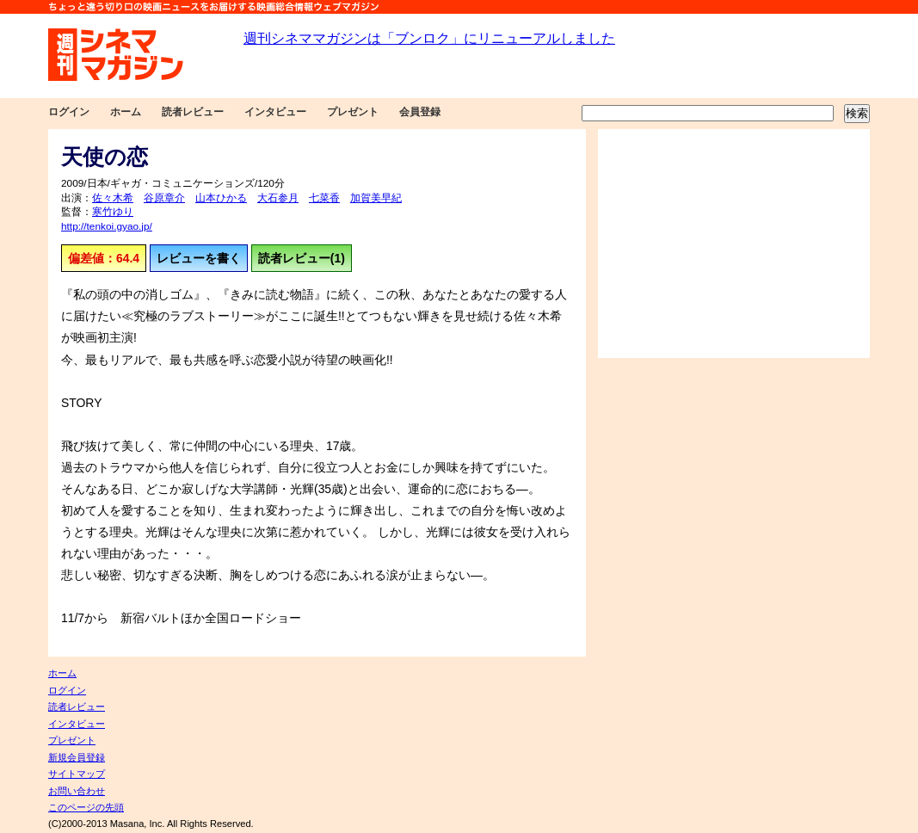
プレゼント (353, 112)
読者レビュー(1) (301, 258)
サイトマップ (76, 773)
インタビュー (275, 112)
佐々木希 (112, 198)
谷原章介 (164, 198)
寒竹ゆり (112, 212)
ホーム (125, 112)
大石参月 (278, 198)
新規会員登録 (76, 757)
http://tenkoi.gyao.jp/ (106, 226)
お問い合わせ (76, 791)
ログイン (68, 112)
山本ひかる (221, 198)
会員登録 (420, 112)
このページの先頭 (86, 807)
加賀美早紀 (376, 198)
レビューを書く (199, 258)
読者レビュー (193, 112)
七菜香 (324, 198)
